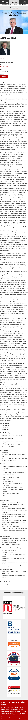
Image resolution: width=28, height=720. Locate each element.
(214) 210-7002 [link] (4, 71)
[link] (14, 5)
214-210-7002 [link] (17, 711)
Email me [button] (4, 81)
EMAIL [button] (15, 8)
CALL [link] (24, 8)
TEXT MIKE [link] (15, 12)
